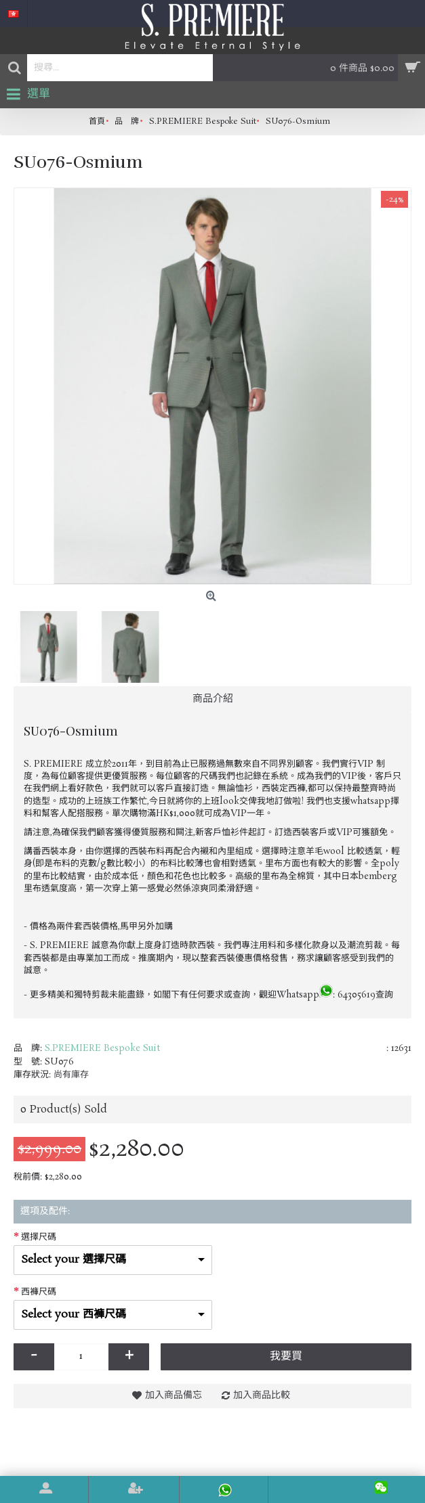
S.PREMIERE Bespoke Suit (102, 1048)
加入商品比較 (261, 1395)
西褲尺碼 (38, 1292)
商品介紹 (213, 699)
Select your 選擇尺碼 (73, 1260)
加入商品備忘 (173, 1395)
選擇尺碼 (38, 1237)
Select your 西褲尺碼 (73, 1314)
